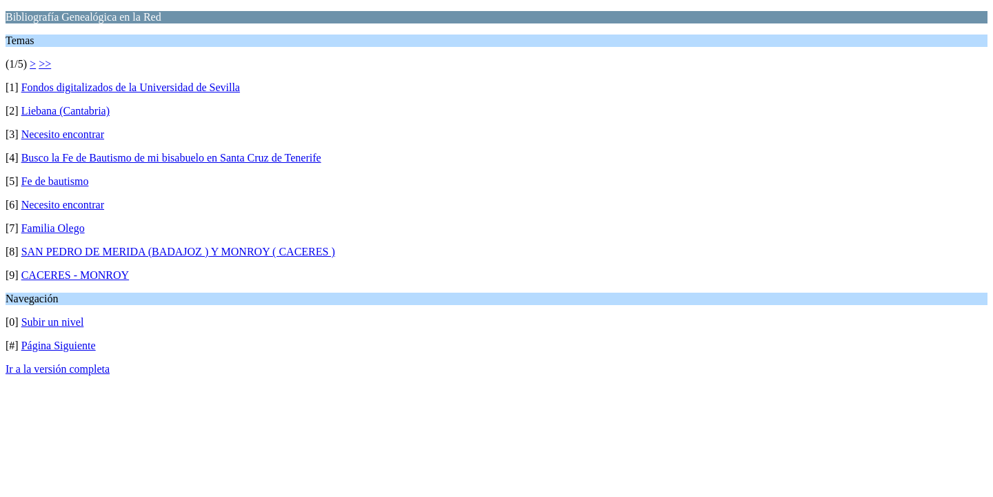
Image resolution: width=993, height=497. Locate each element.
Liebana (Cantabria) (65, 111)
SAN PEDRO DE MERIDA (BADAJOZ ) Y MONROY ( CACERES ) (178, 251)
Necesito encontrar (62, 134)
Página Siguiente (58, 345)
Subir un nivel (52, 322)
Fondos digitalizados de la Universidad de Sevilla (130, 87)
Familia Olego (53, 228)
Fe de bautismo (55, 181)
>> (45, 64)
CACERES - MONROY (75, 275)
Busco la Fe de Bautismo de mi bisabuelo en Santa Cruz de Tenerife (171, 158)
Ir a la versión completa (58, 369)
